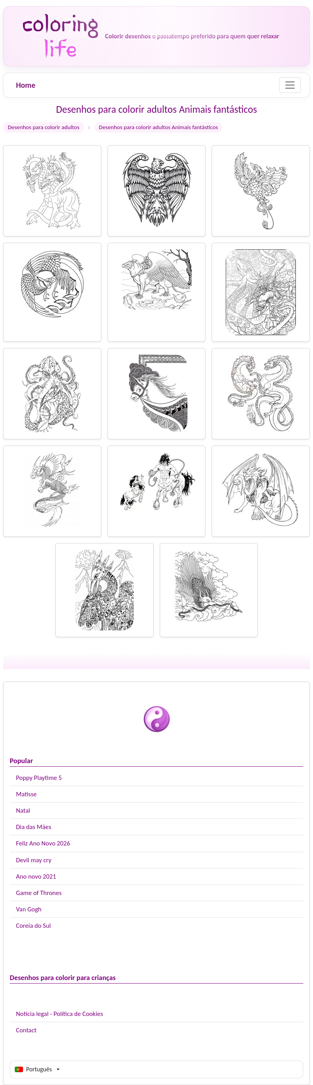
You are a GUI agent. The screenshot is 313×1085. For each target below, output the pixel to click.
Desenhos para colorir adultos (44, 127)
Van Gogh (28, 909)
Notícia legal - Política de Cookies (59, 1014)
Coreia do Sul (33, 926)
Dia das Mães (33, 827)
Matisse (26, 794)
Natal (23, 810)
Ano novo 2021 (36, 876)
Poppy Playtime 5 (39, 778)
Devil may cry (33, 860)
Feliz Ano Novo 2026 (43, 843)
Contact (26, 1030)
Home (25, 85)
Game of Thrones (39, 893)
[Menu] (290, 85)
